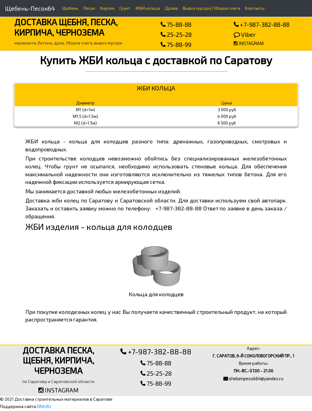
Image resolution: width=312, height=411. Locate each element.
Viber (245, 34)
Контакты (254, 8)
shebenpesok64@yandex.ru (253, 378)
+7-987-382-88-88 (261, 24)
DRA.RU (44, 406)
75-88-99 (176, 44)
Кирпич (107, 8)
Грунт (124, 8)
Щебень (70, 8)
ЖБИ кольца (147, 8)
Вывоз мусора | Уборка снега (211, 8)
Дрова (171, 8)
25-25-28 (176, 34)
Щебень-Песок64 (30, 8)
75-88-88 (176, 24)
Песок (89, 8)
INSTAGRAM (249, 43)
